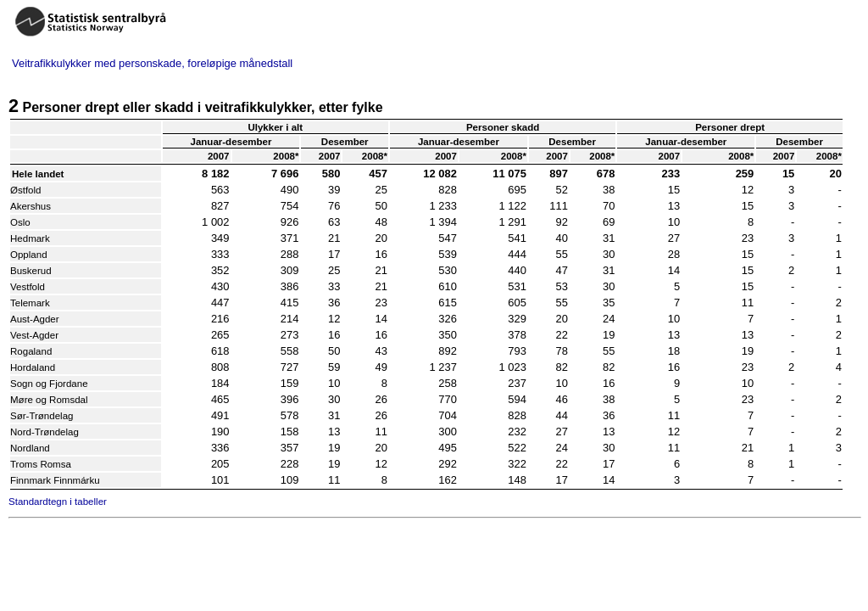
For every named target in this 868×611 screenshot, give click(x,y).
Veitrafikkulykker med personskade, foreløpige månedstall (152, 63)
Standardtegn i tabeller (57, 501)
